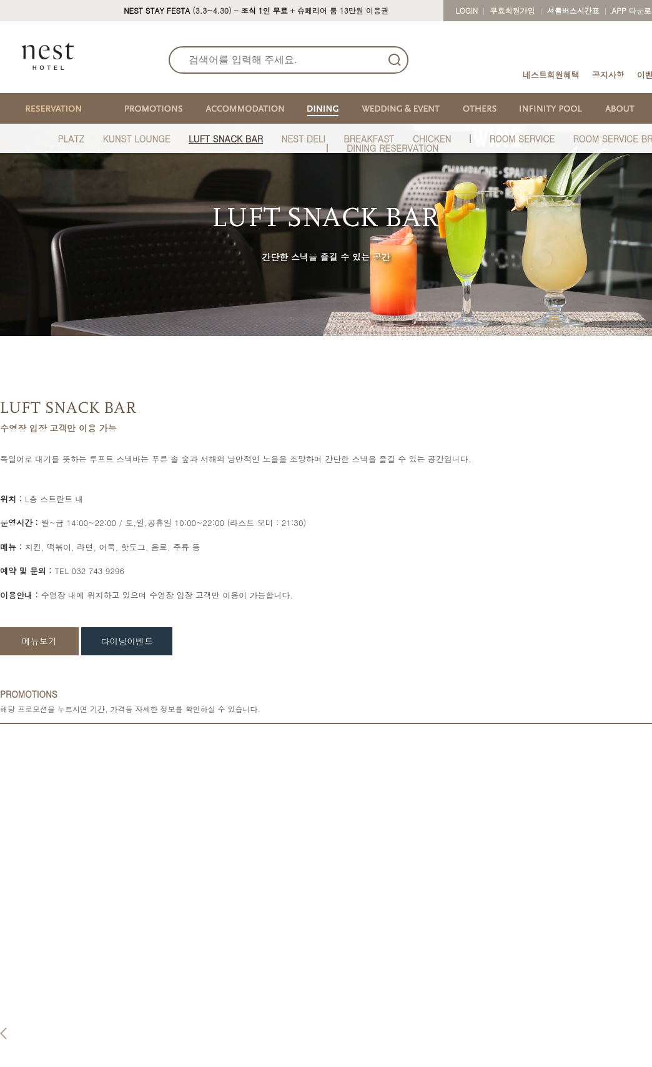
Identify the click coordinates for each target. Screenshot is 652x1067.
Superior (210, 1025)
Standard (212, 1012)
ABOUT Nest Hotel (43, 1012)
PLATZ (71, 138)
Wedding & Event (418, 994)
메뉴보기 (39, 641)
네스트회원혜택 (551, 75)
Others (491, 994)
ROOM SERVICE (522, 138)
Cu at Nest (495, 1037)
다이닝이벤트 (127, 641)
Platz (297, 1012)
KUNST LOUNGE (136, 138)
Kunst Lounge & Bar (325, 1025)
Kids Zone (494, 1025)
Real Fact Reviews (42, 1037)
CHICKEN (432, 138)
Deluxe (207, 1037)
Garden (394, 1037)
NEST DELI (303, 138)
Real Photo (28, 1050)
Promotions (127, 1037)
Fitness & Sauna (505, 1012)
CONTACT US (598, 994)
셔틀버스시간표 (573, 10)
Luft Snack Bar (315, 1037)
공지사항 (608, 75)
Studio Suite (217, 1050)
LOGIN (466, 10)
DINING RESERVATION (392, 148)
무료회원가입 (512, 10)
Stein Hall (399, 1025)
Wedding (397, 1050)
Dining (301, 994)
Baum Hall (400, 1012)
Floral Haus (496, 1050)
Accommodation (231, 994)
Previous (3, 807)
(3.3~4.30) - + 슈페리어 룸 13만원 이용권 (256, 10)
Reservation (128, 994)
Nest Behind (31, 1025)
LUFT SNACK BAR (226, 138)
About (22, 994)
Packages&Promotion (142, 1056)
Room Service (314, 1050)
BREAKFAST (368, 138)
